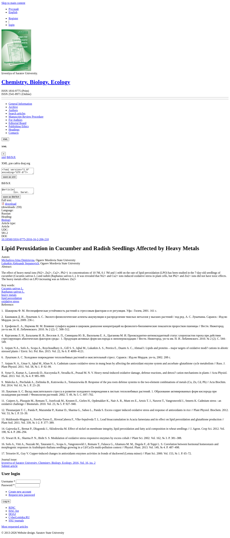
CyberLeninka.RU (19, 519)
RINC (12, 509)
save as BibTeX (11, 199)
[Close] (3, 154)
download (10, 205)
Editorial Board (17, 123)
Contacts (14, 132)
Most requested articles (14, 528)
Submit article (9, 468)
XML (5, 139)
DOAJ (12, 516)
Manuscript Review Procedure (26, 116)
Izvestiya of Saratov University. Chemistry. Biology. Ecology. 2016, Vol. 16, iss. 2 (48, 464)
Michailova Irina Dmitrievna (17, 262)
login (11, 24)
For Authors (15, 119)
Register (13, 18)
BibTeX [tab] (11, 157)
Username (8, 483)
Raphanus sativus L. (13, 293)
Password (7, 487)
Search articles (17, 113)
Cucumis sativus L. (12, 290)
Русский (14, 9)
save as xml (9, 178)
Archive (13, 106)
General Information (20, 103)
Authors (13, 110)
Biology (6, 222)
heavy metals (8, 297)
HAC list (14, 513)
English (13, 12)
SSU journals (16, 522)
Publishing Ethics (19, 126)
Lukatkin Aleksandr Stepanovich (20, 265)
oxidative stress (10, 303)
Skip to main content (13, 2)
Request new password (22, 497)
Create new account (20, 493)
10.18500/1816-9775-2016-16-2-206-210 (25, 241)
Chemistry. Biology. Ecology (35, 82)
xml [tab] (3, 157)
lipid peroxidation (11, 300)
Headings (14, 129)
